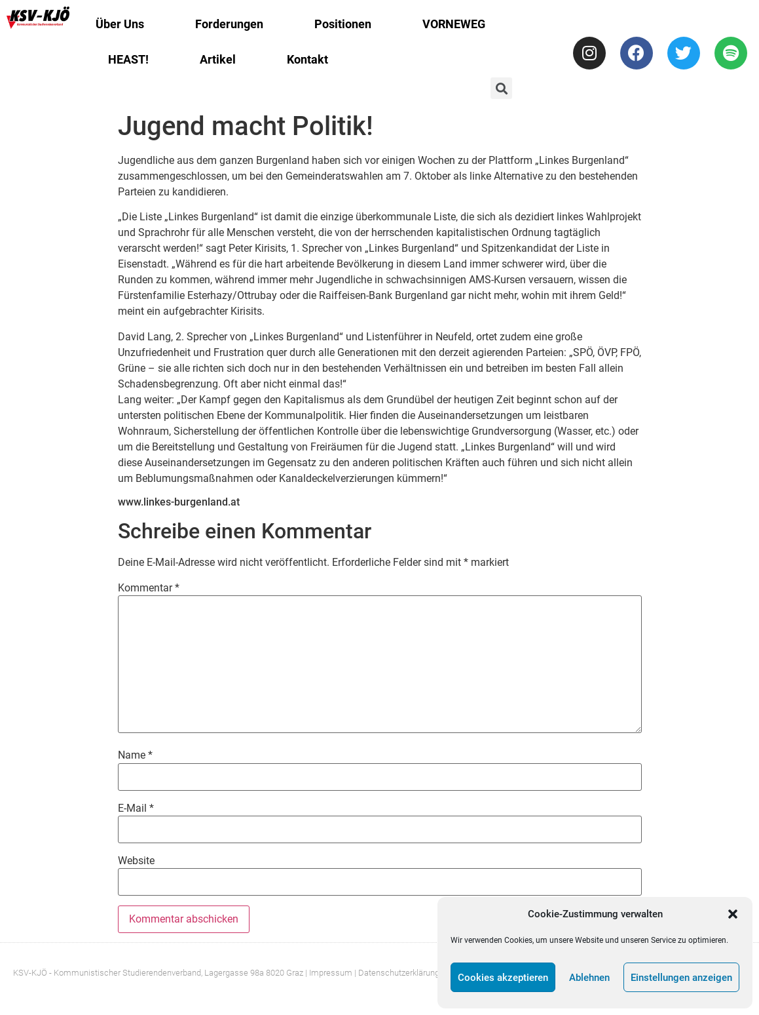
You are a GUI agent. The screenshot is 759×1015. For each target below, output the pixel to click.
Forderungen (229, 24)
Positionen (342, 24)
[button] (732, 914)
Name (135, 755)
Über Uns (120, 24)
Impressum (330, 973)
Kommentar (148, 588)
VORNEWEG (453, 24)
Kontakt (307, 59)
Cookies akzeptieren (503, 978)
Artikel (218, 59)
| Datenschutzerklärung (396, 973)
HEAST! (128, 59)
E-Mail (136, 808)
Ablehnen (589, 978)
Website (136, 861)
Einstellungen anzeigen (681, 978)
